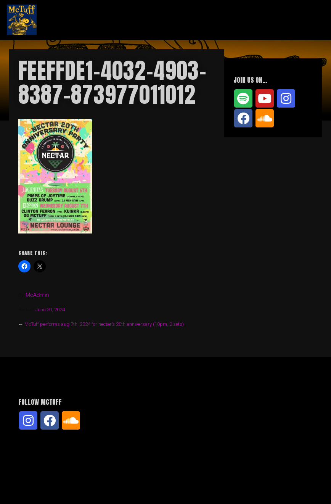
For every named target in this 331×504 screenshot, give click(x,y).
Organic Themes (179, 486)
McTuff (66, 20)
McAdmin (37, 295)
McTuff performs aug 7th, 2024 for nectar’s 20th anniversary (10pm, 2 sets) (104, 324)
